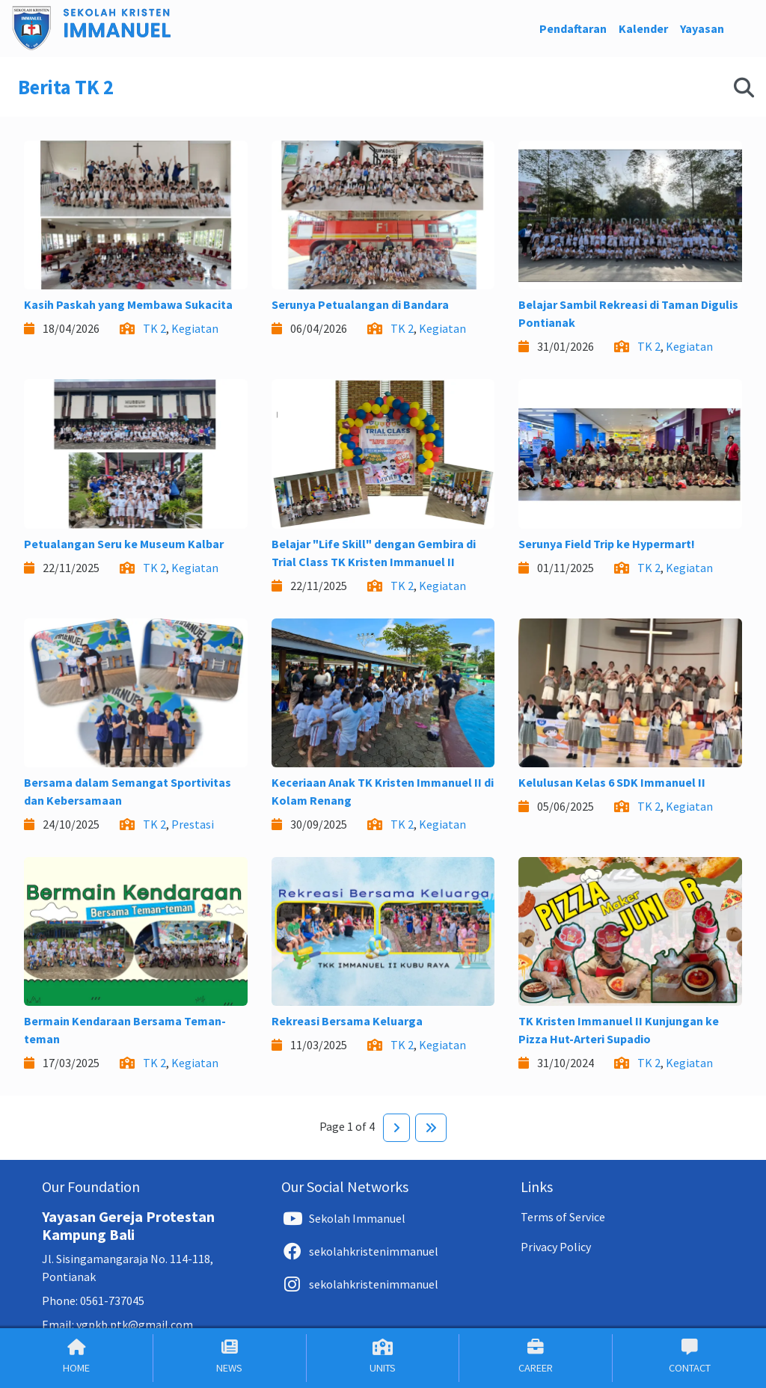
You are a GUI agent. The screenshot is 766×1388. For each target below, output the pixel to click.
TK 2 (154, 328)
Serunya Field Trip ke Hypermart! (606, 543)
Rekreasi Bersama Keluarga (347, 1020)
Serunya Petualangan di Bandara (360, 304)
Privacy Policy (556, 1246)
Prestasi (192, 824)
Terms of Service (563, 1216)
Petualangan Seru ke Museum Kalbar (124, 543)
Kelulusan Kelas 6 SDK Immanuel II (611, 782)
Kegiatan (194, 328)
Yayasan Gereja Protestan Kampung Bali (128, 1225)
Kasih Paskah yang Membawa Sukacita (128, 304)
